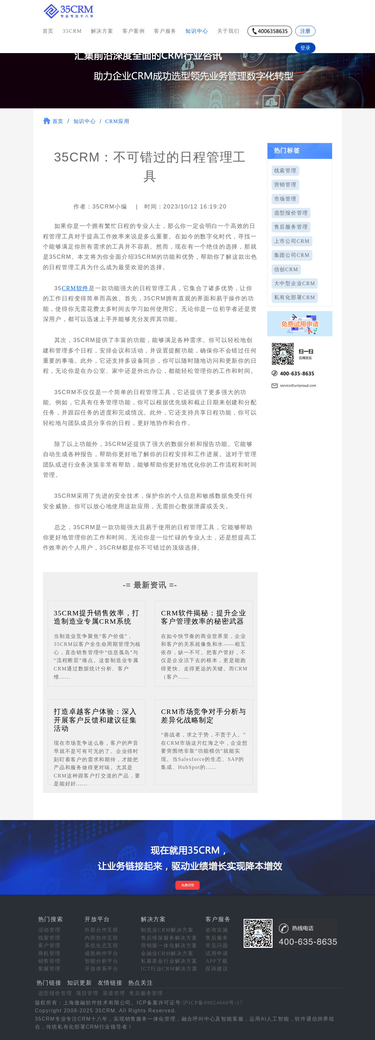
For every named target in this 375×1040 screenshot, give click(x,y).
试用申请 (216, 953)
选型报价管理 (291, 213)
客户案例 (133, 31)
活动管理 (49, 930)
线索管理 (285, 170)
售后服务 (216, 938)
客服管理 (49, 968)
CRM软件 (75, 288)
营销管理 (285, 184)
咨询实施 (216, 930)
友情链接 (110, 983)
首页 (48, 31)
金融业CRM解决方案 (167, 953)
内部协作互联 (102, 938)
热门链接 (49, 983)
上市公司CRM (292, 241)
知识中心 (84, 121)
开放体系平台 (102, 968)
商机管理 (49, 953)
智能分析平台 (102, 961)
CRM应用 (117, 121)
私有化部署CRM (295, 297)
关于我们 (228, 31)
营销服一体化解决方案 (169, 945)
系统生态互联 (102, 945)
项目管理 (87, 993)
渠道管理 (114, 993)
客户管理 (49, 945)
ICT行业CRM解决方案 (169, 968)
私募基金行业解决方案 (169, 961)
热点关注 (140, 983)
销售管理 (49, 961)
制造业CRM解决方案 (167, 930)
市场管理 (285, 199)
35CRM (72, 31)
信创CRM (286, 269)
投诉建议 (216, 968)
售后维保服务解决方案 (169, 938)
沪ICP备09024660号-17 (213, 1002)
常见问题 (216, 945)
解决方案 (102, 31)
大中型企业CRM (295, 283)
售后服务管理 (291, 226)
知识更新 (79, 983)
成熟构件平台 (102, 953)
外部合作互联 (102, 930)
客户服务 (165, 31)
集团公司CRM (292, 255)
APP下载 (216, 961)
